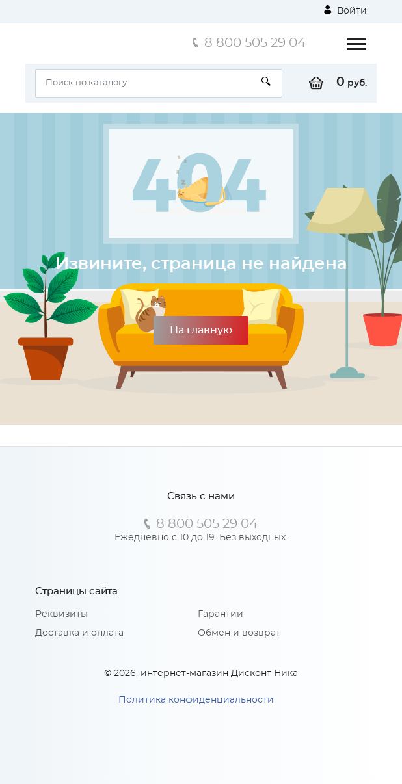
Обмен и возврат (239, 633)
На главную (201, 330)
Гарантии (220, 614)
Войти (345, 10)
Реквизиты (61, 614)
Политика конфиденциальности (196, 700)
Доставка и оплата (79, 633)
